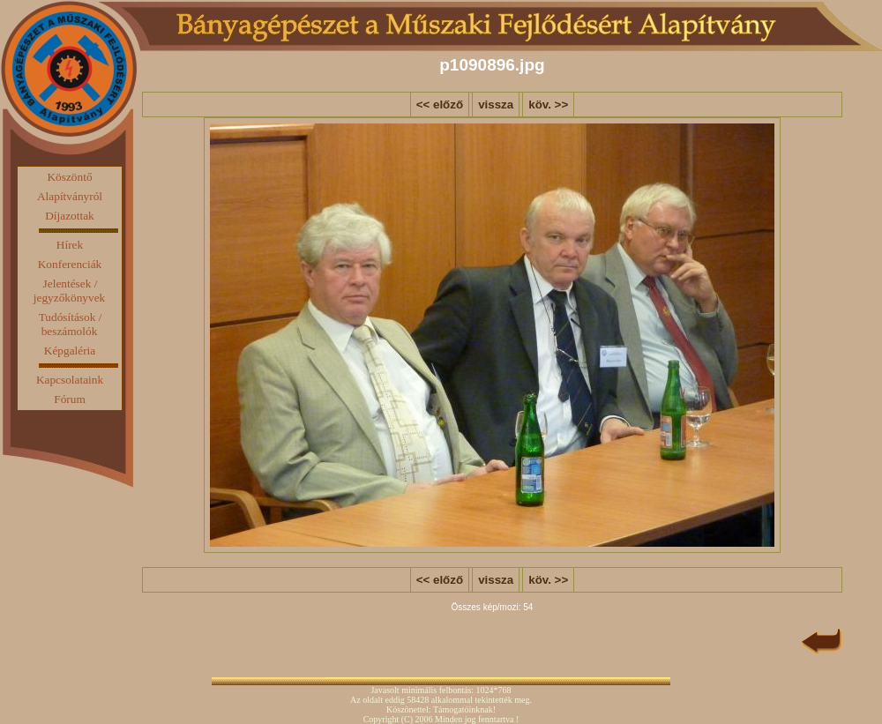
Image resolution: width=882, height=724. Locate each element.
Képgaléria (69, 350)
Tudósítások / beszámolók (70, 324)
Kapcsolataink (69, 379)
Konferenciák (70, 264)
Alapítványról (69, 196)
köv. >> (548, 104)
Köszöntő (69, 176)
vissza (495, 104)
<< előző (439, 104)
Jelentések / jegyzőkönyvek (69, 290)
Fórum (70, 399)
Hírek (69, 244)
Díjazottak (69, 215)
